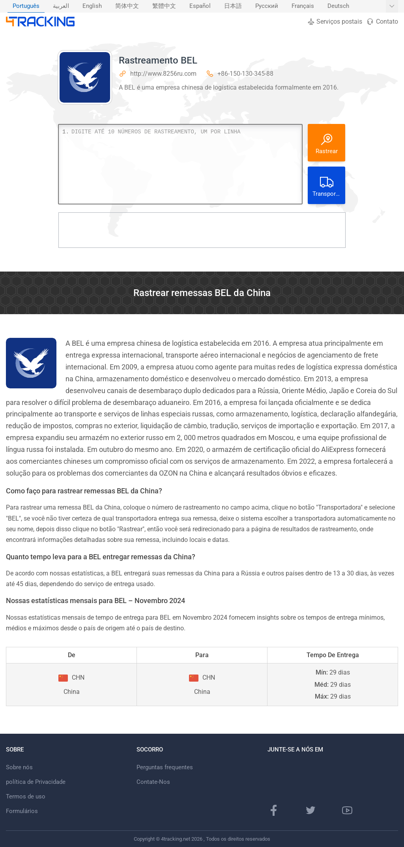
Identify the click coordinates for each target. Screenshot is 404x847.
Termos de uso (25, 796)
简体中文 (127, 6)
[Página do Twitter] (310, 810)
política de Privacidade (35, 781)
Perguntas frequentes (165, 767)
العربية (61, 6)
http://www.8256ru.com (163, 73)
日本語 (233, 6)
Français (303, 6)
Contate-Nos (153, 781)
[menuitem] (26, 6)
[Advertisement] (202, 230)
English (92, 6)
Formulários (22, 811)
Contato (382, 21)
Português (26, 6)
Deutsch (338, 6)
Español (200, 6)
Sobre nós (19, 767)
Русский (266, 6)
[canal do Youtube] (347, 810)
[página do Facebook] (273, 810)
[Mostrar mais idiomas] (392, 6)
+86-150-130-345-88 (245, 73)
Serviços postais (335, 21)
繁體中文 (164, 6)
